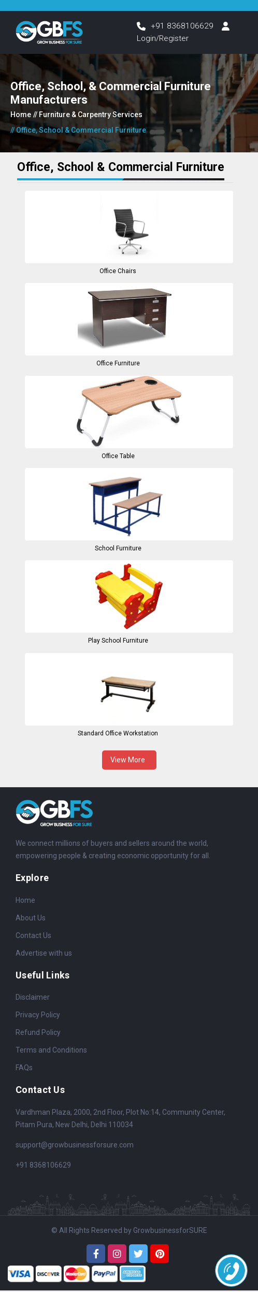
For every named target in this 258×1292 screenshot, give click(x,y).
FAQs (24, 1069)
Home (20, 116)
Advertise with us (44, 954)
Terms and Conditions (51, 1051)
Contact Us (33, 936)
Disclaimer (33, 999)
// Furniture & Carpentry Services (87, 116)
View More (129, 761)
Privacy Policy (38, 1016)
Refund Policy (38, 1034)
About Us (31, 919)
